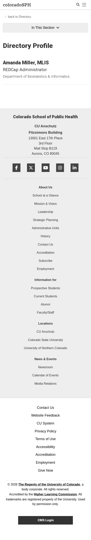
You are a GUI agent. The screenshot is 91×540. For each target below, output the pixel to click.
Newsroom (45, 367)
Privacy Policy (45, 431)
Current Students (45, 296)
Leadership (45, 211)
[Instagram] (60, 173)
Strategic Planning (45, 220)
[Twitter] (31, 173)
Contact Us (45, 244)
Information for (45, 279)
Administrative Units (45, 228)
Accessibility (45, 447)
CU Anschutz (45, 331)
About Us (45, 187)
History (45, 236)
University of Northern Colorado (45, 348)
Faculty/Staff (45, 312)
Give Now (45, 470)
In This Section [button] (45, 28)
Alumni (45, 304)
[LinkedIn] (74, 173)
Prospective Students (45, 288)
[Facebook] (16, 173)
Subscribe (45, 260)
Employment (45, 268)
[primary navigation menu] (84, 5)
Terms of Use (45, 439)
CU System (45, 423)
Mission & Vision (45, 203)
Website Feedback (45, 415)
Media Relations (46, 383)
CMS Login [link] (46, 520)
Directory (25, 16)
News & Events (46, 359)
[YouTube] (45, 173)
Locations (45, 323)
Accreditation (46, 252)
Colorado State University (45, 340)
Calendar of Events (45, 375)
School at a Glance (45, 195)
